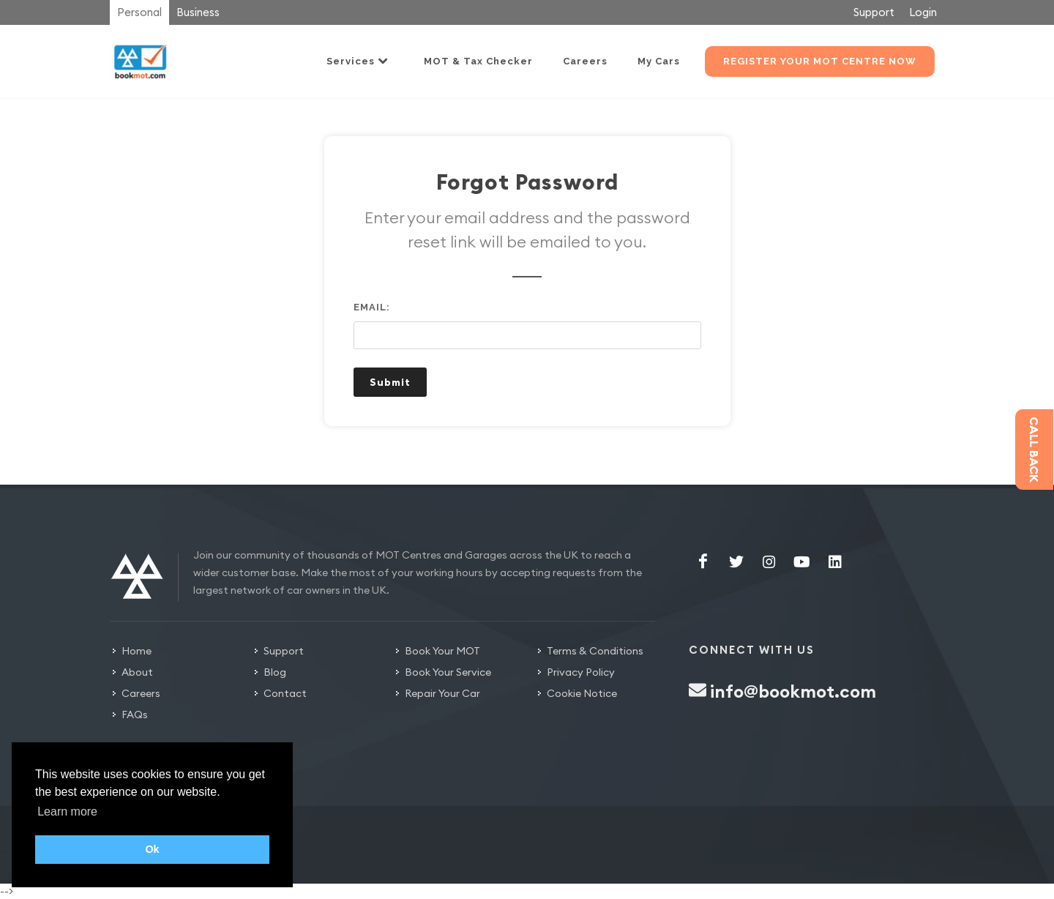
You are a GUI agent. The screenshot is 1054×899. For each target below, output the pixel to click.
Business (198, 12)
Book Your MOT (442, 650)
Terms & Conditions (595, 650)
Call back (1034, 449)
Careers (141, 693)
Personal (139, 12)
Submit (390, 382)
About (137, 672)
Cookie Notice (582, 693)
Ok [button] (152, 849)
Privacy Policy (581, 672)
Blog (275, 672)
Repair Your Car (442, 693)
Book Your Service (448, 672)
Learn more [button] (67, 811)
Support (873, 12)
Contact (285, 693)
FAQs (135, 714)
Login (923, 12)
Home (137, 650)
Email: (372, 307)
